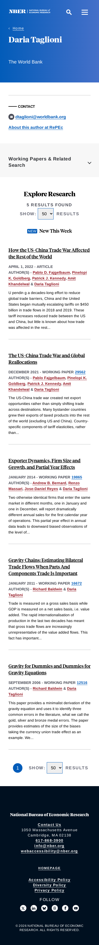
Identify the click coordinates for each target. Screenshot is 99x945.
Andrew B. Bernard (49, 483)
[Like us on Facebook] (65, 908)
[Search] (69, 12)
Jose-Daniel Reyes (41, 489)
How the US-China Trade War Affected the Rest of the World (49, 253)
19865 (77, 477)
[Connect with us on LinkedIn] (34, 908)
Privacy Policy (50, 890)
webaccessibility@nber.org (49, 851)
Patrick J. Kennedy (49, 278)
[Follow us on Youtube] (76, 908)
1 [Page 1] (17, 768)
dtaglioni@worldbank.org (40, 117)
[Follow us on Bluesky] (44, 908)
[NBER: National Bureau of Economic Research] (30, 12)
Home (18, 28)
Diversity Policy (49, 885)
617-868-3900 (49, 840)
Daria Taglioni (46, 284)
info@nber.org (49, 846)
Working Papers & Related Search (39, 162)
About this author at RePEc (35, 127)
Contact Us (49, 824)
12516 (82, 682)
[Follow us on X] (23, 908)
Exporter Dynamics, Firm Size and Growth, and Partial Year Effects (44, 463)
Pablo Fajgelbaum (49, 378)
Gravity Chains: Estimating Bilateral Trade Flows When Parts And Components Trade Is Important (45, 566)
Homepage (49, 868)
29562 (80, 372)
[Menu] (85, 12)
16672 (76, 583)
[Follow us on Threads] (55, 908)
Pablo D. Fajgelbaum (51, 272)
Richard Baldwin (47, 589)
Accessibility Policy (49, 880)
